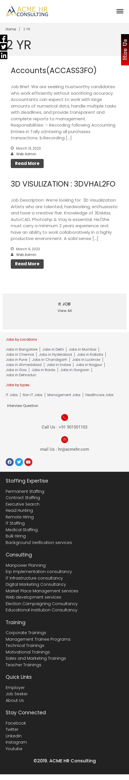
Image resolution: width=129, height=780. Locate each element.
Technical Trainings (25, 645)
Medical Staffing (22, 530)
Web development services (33, 597)
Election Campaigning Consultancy (42, 604)
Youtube (14, 749)
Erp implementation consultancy (39, 571)
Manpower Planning (26, 565)
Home (11, 29)
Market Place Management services (42, 591)
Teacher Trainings (23, 665)
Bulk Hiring (16, 536)
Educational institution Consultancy (41, 610)
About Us (15, 700)
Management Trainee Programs (38, 639)
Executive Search (22, 504)
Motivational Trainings (28, 652)
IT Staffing (15, 523)
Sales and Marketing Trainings (36, 658)
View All (65, 310)
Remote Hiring (20, 517)
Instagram (16, 742)
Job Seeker (17, 694)
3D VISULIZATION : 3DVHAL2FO (63, 184)
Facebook (16, 723)
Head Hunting (19, 510)
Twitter (12, 729)
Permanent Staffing (25, 491)
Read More (27, 163)
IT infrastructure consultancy (34, 578)
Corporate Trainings (26, 633)
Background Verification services (39, 542)
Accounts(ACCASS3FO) (54, 70)
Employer (15, 687)
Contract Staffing (23, 497)
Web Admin (26, 154)
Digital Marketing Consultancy (36, 584)
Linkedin (14, 736)
